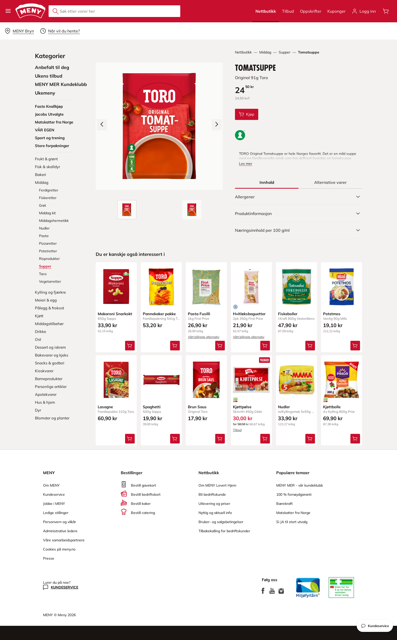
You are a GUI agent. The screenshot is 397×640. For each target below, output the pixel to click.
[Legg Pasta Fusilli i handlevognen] (220, 345)
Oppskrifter (310, 11)
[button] (8, 11)
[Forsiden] (192, 209)
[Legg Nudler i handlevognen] (310, 439)
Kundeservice (54, 494)
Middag (265, 52)
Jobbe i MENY (54, 503)
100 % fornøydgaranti (293, 494)
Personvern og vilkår (59, 522)
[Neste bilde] (217, 124)
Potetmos (332, 313)
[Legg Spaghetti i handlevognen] (175, 439)
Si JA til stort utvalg (291, 522)
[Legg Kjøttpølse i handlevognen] (265, 439)
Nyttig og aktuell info (215, 512)
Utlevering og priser (214, 503)
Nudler (284, 406)
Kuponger (336, 11)
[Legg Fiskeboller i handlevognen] (310, 345)
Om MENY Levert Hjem (217, 485)
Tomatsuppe (308, 52)
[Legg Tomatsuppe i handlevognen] (246, 114)
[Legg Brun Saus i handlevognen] (220, 439)
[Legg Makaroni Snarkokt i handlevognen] (130, 345)
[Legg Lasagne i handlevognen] (130, 439)
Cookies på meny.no (59, 549)
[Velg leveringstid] (60, 31)
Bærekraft (284, 503)
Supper (284, 52)
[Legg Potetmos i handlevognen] (355, 345)
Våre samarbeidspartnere (64, 540)
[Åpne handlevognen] (386, 11)
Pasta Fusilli (199, 313)
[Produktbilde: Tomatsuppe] (126, 209)
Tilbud (288, 11)
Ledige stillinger (55, 512)
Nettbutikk (265, 11)
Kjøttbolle (332, 406)
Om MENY (51, 485)
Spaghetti (152, 406)
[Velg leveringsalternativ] (19, 31)
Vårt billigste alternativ (203, 337)
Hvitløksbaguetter (249, 313)
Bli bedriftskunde (212, 494)
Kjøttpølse (242, 406)
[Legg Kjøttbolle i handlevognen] (355, 439)
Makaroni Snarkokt (115, 313)
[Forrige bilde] (102, 124)
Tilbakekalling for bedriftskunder (224, 531)
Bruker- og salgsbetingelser (220, 522)
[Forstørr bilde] (159, 126)
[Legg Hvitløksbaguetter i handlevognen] (265, 345)
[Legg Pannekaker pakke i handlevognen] (175, 345)
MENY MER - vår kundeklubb (299, 485)
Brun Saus (197, 406)
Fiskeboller (287, 313)
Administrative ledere (60, 531)
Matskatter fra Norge (293, 512)
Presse (48, 558)
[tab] (267, 182)
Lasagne (105, 406)
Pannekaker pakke (159, 313)
